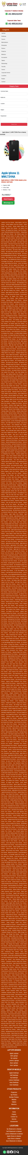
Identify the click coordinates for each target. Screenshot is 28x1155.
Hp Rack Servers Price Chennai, (20, 337)
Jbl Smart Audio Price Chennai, (15, 487)
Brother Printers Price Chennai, (12, 595)
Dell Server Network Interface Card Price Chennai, (14, 252)
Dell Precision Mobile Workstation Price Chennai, (16, 284)
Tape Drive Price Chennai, (6, 963)
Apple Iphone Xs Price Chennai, (19, 728)
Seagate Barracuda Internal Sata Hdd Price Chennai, (14, 490)
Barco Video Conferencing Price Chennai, (14, 952)
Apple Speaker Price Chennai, (12, 518)
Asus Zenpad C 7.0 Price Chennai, (14, 384)
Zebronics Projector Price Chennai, (8, 875)
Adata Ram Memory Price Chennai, (15, 885)
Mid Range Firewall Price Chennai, (8, 712)
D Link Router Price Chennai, (7, 559)
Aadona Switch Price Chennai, (16, 936)
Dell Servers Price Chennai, (17, 809)
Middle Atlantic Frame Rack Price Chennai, (14, 396)
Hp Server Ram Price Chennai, (14, 477)
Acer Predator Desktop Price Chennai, (14, 647)
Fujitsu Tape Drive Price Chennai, (20, 963)
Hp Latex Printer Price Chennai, (13, 761)
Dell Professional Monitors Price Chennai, (15, 769)
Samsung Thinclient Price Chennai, (9, 977)
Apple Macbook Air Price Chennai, (14, 346)
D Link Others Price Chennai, (20, 559)
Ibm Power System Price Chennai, (14, 803)
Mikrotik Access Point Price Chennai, (9, 982)
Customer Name (4, 91)
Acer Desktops (14, 1085)
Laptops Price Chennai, (22, 702)
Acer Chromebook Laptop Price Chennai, (10, 753)
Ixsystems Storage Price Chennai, (19, 930)
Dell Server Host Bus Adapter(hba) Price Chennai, (14, 254)
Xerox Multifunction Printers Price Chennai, (17, 259)
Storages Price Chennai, (16, 403)
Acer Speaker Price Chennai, (13, 463)
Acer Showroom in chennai (14, 1141)
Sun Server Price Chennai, (16, 776)
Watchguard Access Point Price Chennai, (14, 1031)
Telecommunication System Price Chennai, (17, 860)
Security (3, 66)
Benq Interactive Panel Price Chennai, (15, 949)
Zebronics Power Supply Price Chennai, (18, 405)
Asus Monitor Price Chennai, (18, 588)
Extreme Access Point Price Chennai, (9, 971)
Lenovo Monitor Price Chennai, (12, 638)
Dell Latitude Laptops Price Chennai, (14, 266)
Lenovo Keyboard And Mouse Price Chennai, (17, 574)
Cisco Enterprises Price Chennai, (19, 424)
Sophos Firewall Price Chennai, (8, 1029)
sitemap (21, 1147)
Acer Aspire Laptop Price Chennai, (14, 765)
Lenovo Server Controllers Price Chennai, (15, 457)
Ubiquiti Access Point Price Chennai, (18, 969)
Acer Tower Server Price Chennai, (13, 422)
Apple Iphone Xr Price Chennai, (9, 730)
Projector (3, 51)
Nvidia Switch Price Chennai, (12, 916)
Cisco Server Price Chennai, (20, 677)
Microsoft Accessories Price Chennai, (9, 594)
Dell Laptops (14, 1056)
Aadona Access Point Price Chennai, (9, 947)
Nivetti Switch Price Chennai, (17, 1035)
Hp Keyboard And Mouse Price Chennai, (9, 419)
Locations (3, 75)
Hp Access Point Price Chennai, (14, 552)
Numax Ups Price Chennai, (17, 1041)
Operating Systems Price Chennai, (14, 864)
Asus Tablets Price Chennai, (21, 376)
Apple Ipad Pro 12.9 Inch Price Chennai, (15, 356)
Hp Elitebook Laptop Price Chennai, (14, 324)
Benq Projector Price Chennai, (13, 609)
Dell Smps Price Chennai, (21, 582)
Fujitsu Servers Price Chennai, (14, 1014)
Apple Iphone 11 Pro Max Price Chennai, (18, 640)
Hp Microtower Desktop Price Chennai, (9, 772)
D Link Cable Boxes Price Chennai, (13, 566)
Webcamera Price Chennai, (7, 786)
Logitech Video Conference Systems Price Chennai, (14, 612)
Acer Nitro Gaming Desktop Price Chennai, (15, 839)
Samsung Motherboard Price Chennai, (9, 654)
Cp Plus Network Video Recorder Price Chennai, (14, 906)
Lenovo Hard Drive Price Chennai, (8, 576)
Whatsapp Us (8, 202)
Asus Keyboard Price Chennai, (20, 625)
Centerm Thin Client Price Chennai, (16, 979)
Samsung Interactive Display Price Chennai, (14, 865)
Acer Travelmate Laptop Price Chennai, (18, 751)
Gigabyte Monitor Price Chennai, (15, 1010)
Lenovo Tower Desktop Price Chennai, (9, 263)
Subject (2, 110)
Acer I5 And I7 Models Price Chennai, (9, 432)
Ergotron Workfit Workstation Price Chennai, (16, 681)
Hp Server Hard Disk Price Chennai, (16, 469)
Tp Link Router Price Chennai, (15, 887)
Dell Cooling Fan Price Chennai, (13, 257)
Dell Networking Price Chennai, (14, 699)
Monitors (3, 54)
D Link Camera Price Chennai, (13, 741)
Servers (3, 39)
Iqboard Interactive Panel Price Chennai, (14, 993)
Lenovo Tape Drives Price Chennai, (14, 664)
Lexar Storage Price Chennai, (19, 735)
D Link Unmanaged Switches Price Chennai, (17, 557)
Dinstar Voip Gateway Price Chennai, (9, 862)
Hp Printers (14, 1095)
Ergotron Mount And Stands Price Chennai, (16, 685)
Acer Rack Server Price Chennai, (9, 724)
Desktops (3, 36)
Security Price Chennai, (22, 875)
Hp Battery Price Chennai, (8, 304)
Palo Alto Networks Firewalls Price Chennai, (14, 919)
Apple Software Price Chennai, (20, 446)
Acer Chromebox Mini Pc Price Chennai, (14, 839)
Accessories (4, 57)
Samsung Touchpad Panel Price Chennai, (15, 450)
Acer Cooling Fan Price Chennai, (14, 483)
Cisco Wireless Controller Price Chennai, (15, 527)
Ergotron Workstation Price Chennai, (9, 745)
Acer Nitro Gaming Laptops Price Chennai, (15, 833)
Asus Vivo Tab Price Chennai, (14, 621)
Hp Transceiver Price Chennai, (20, 261)
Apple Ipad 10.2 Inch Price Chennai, (14, 586)
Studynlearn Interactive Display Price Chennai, (12, 992)
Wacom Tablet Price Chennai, (20, 784)
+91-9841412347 (15, 13)
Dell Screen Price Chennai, (12, 362)
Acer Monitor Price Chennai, (12, 438)
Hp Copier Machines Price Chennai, (14, 736)
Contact (3, 81)
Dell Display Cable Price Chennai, (19, 580)
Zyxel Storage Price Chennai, (13, 934)
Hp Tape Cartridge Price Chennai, (15, 747)
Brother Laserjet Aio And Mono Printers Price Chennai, (14, 598)
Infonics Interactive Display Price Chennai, (16, 990)
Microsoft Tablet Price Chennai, (8, 584)
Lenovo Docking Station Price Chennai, (10, 524)
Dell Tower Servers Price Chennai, (19, 280)
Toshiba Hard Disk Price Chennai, (8, 683)
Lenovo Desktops (14, 1080)
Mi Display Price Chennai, (13, 782)
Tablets (3, 60)
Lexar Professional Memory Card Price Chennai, (14, 495)
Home (14, 1112)
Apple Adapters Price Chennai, (13, 308)
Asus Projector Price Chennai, (15, 623)
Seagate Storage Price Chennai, (16, 928)
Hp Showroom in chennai (14, 1129)
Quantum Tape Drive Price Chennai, (10, 965)
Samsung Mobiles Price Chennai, (13, 617)
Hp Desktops (14, 1078)
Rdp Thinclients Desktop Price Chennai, (14, 506)
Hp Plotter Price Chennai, (11, 541)
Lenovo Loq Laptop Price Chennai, (13, 823)
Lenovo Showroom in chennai (14, 1134)
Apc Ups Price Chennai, (21, 350)
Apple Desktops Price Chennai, (14, 656)
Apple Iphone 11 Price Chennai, (20, 547)
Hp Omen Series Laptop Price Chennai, (15, 240)
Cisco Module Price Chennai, (12, 780)
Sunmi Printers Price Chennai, (20, 870)
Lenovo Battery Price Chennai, (16, 310)
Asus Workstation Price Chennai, (14, 1011)
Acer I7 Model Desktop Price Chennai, (16, 646)
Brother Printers (14, 1097)
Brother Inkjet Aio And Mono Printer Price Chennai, (14, 596)
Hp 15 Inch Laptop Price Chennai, (14, 689)
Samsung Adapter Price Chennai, (14, 300)
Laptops (3, 33)
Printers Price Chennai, (14, 366)
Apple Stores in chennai (14, 1136)
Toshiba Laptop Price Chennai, (16, 800)
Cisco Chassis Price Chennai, (12, 794)
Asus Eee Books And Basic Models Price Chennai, (14, 384)
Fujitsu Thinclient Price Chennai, (19, 975)
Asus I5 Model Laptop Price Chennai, (19, 387)
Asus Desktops (14, 1082)
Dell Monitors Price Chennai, (20, 271)
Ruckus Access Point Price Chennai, (9, 986)
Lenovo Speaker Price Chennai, (8, 535)
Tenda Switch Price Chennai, (7, 1045)
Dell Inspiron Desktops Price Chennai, (16, 275)
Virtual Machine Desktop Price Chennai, (10, 706)
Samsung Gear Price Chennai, (14, 619)
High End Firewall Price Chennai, (20, 710)
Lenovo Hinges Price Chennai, (12, 525)
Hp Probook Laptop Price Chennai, (17, 323)
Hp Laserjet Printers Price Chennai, (19, 370)
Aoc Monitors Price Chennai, (12, 603)
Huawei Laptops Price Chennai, (16, 1025)
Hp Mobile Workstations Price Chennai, (14, 589)
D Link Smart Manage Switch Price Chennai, (11, 642)
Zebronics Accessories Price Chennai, (14, 474)
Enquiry (3, 78)
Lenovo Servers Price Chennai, (13, 329)
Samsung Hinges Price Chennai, (20, 652)
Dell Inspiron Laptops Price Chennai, (17, 734)
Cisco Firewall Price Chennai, (12, 714)
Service (3, 69)
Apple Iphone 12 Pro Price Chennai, (19, 790)
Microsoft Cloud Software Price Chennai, (18, 409)
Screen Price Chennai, (14, 675)
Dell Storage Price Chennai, (20, 704)
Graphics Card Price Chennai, (8, 222)
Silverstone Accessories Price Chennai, (16, 807)
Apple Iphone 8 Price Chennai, (20, 665)
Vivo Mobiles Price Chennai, (13, 611)
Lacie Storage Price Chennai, (16, 498)
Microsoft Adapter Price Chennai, (16, 395)
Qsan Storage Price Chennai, (13, 944)
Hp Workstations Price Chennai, (8, 339)
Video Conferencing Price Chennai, (14, 634)
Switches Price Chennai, (18, 868)
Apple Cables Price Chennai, (16, 514)
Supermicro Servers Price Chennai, (9, 1017)
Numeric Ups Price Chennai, (8, 582)
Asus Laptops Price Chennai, (8, 372)
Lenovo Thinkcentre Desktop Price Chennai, (10, 232)
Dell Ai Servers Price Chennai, (13, 850)
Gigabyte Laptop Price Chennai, (15, 1021)
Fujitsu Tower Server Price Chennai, (19, 1015)
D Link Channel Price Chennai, (20, 770)
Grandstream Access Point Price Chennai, (18, 984)
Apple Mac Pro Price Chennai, (15, 343)
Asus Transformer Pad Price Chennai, (9, 378)
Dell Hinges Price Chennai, (19, 358)
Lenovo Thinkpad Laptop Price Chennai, (14, 375)
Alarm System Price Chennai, (21, 909)
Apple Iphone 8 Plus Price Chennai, (9, 667)
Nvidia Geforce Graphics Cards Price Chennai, (14, 470)
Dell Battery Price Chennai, (21, 288)
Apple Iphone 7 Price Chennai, (17, 545)
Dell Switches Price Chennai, (12, 578)
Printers (3, 48)
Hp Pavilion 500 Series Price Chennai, (16, 335)
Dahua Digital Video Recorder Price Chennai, (16, 903)
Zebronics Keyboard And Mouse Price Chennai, (14, 478)
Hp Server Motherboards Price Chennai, (14, 766)
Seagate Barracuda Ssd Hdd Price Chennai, (14, 484)
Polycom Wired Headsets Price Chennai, (14, 843)
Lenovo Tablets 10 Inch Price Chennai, (14, 399)
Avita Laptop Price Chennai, (18, 802)
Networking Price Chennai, (12, 858)
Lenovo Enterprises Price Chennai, (14, 661)
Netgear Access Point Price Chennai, (16, 819)
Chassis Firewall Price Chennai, (15, 708)
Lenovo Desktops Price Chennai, (8, 321)
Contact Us (14, 1117)
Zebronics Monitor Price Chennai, (8, 461)
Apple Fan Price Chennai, (7, 510)
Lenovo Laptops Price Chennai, (8, 238)
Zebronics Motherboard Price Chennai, (14, 442)
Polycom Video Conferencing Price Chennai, (14, 635)
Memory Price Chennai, (13, 852)
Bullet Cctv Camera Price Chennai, (13, 879)
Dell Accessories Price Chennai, (20, 286)
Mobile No (3, 97)
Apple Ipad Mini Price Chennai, (12, 732)
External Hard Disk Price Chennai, (8, 872)
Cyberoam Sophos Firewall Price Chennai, (16, 716)
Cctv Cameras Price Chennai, (8, 877)
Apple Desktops (14, 1073)
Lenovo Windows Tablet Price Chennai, (10, 407)
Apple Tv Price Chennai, (7, 549)
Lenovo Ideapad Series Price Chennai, (19, 417)
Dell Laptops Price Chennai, (12, 230)
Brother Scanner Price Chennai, (13, 601)
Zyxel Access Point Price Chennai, (16, 973)
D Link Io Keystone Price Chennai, (18, 568)
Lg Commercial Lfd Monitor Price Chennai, (15, 537)
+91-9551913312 (15, 23)
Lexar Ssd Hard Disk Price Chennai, (14, 502)
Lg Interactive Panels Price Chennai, (9, 512)
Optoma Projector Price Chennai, (19, 881)
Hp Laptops (14, 1058)
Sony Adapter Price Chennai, (12, 315)
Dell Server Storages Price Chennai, (14, 247)
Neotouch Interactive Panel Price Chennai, (14, 1022)
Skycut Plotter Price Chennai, (17, 1033)
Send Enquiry (8, 199)
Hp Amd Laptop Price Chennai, (14, 562)
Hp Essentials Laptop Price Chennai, (17, 854)
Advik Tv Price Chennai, (7, 704)
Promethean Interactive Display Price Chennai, (16, 961)
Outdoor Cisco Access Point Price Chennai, (11, 426)
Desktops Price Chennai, (11, 348)
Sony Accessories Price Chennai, (9, 313)
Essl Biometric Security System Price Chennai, (14, 911)
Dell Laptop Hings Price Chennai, (14, 359)
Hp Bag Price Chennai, (14, 644)
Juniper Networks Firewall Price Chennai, (16, 922)
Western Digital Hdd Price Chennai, (9, 492)
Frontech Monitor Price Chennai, (15, 996)
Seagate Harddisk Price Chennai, (9, 695)
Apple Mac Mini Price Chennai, (16, 345)
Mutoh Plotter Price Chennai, (8, 1002)
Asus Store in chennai (14, 1138)
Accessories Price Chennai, (7, 286)
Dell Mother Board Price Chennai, (13, 364)
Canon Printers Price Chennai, (20, 722)
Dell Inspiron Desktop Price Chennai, (14, 276)
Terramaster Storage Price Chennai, (9, 932)
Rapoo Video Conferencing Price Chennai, (14, 950)
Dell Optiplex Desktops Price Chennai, (15, 278)
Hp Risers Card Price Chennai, (14, 473)
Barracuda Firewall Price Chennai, (8, 924)
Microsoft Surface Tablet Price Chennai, (18, 413)
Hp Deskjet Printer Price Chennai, (13, 368)
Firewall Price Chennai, (11, 702)
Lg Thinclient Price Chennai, (20, 980)
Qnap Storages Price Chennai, (12, 669)
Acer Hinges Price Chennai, (21, 452)
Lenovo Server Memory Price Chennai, (14, 499)
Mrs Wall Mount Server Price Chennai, (14, 697)
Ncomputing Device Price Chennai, (8, 759)
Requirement (3, 116)
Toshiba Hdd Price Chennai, (12, 914)
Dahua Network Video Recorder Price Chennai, (14, 908)
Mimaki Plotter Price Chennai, (20, 998)
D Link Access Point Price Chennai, (9, 560)
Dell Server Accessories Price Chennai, (14, 241)
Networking (4, 63)
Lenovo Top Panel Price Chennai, (13, 520)
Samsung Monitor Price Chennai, (8, 350)
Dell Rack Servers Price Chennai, (8, 282)
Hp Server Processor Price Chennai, (19, 444)
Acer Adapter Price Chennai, (12, 306)
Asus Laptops (14, 1063)
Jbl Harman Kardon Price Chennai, (19, 489)
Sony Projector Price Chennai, (18, 699)
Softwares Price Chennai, (21, 866)
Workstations (4, 42)
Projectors (14, 1092)
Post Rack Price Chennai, (20, 459)
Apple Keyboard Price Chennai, (20, 508)
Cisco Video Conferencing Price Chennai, (14, 966)
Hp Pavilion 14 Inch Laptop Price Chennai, (15, 551)
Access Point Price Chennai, (12, 817)
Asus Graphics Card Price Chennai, (15, 629)
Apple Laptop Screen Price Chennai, (19, 529)
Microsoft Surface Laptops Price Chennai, (18, 592)
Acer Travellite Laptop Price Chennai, (18, 874)
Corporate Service (5, 72)
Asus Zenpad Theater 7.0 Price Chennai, (18, 380)
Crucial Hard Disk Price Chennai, (12, 895)
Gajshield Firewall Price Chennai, (13, 926)
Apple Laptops (14, 1053)
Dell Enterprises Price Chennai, (16, 660)
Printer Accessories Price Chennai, (15, 650)
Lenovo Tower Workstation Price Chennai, (14, 400)
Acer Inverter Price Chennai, (17, 465)
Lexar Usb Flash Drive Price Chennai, (15, 494)
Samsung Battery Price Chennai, (19, 312)
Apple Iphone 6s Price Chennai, (13, 543)
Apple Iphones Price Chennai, (12, 292)
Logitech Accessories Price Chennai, (9, 792)
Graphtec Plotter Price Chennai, (8, 1000)
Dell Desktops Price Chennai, (20, 319)
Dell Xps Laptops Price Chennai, (17, 265)
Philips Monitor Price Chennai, (8, 352)
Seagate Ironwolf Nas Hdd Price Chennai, (14, 503)
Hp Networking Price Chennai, (8, 454)
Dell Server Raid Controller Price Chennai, (15, 251)
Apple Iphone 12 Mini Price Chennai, (15, 755)
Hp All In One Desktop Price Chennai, (14, 538)
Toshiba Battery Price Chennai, (16, 317)
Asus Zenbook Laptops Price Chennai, (9, 389)
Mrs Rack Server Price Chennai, (20, 510)
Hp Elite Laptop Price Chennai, (14, 855)
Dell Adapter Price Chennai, (7, 288)
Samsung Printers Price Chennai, (19, 391)
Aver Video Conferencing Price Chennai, (9, 957)
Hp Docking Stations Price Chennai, (13, 813)
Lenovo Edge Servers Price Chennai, (14, 842)
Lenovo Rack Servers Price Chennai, (19, 331)
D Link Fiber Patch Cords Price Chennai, (14, 572)
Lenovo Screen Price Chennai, (8, 531)
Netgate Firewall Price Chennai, (20, 1043)
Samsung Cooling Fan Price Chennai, (9, 448)
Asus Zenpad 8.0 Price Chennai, (8, 382)
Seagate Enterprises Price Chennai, (18, 693)
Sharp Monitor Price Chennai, (20, 1006)
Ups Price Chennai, (22, 230)
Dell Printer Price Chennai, (11, 829)
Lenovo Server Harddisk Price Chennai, (14, 466)
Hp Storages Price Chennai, (7, 261)
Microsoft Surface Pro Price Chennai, (9, 415)
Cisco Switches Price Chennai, (8, 679)
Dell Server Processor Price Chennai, (16, 243)
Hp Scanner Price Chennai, (14, 341)
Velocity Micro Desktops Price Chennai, (14, 1019)
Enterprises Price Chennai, (14, 658)
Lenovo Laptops (14, 1060)
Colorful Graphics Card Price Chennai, (14, 224)
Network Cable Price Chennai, (15, 796)
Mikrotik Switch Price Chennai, (15, 918)
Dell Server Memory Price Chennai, (14, 244)
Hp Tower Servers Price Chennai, (13, 294)
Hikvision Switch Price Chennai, (20, 889)
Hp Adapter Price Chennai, (17, 296)
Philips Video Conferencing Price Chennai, (17, 945)
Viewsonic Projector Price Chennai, (9, 687)
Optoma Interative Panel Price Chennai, (9, 883)
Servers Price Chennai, (22, 348)
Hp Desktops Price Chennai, (7, 333)
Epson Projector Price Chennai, (16, 671)
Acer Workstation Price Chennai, (13, 805)
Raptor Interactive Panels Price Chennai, (11, 891)
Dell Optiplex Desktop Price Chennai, (15, 269)
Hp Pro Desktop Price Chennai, (18, 825)
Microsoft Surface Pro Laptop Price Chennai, (16, 236)
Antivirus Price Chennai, (6, 868)
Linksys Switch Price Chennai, (20, 1027)
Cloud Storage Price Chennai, (13, 726)
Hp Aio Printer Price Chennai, (14, 720)
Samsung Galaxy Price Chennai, (8, 411)
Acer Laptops (14, 1065)
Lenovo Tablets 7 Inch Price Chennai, (9, 393)
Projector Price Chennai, (11, 739)
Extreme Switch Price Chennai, (18, 940)
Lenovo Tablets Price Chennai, (12, 354)
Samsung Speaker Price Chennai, (9, 718)
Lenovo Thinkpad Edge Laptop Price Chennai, (14, 604)
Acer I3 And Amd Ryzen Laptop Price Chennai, (16, 430)
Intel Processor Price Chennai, (15, 798)
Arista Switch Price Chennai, (17, 938)
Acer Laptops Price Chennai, (12, 327)
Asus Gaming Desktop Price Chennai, (14, 374)
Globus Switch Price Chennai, (15, 1039)
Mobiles (14, 1099)
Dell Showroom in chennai (14, 1131)
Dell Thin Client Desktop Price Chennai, (10, 290)
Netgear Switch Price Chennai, (13, 897)
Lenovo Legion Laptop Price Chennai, (19, 757)
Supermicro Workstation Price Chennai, (15, 1004)
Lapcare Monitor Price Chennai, (8, 1008)
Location (3, 103)
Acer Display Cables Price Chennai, (14, 451)
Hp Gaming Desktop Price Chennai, (14, 826)
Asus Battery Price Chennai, (12, 607)
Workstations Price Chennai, (20, 743)
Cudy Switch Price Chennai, (11, 1047)
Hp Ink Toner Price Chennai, (7, 446)
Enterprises (4, 45)
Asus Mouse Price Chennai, (8, 627)
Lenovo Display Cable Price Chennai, (18, 522)
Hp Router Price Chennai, (21, 553)
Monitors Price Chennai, (12, 228)
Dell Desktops (14, 1075)
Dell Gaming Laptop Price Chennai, (15, 788)
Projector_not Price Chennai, (12, 440)
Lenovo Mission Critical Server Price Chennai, (16, 533)
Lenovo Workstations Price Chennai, (9, 273)
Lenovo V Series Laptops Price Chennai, (10, 555)
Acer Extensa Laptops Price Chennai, (14, 834)
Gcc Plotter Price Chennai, (21, 1000)
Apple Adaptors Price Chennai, (20, 302)
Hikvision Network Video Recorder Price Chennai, (12, 905)
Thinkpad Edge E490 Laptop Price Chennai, (14, 233)
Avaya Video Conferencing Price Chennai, (17, 955)
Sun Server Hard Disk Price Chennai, (14, 774)
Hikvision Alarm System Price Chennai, (10, 910)
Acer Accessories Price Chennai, (14, 297)
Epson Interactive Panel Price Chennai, (14, 1036)
